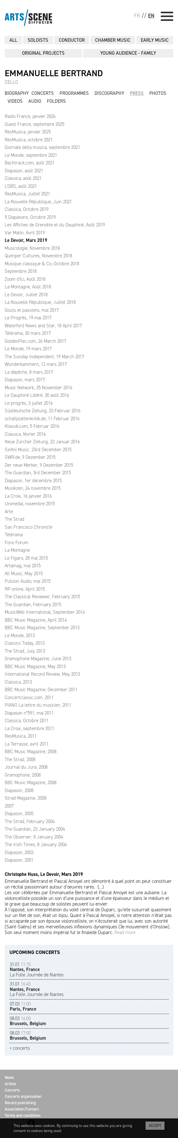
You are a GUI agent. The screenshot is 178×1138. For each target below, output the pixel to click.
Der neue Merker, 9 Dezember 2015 (39, 465)
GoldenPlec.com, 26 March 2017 (35, 341)
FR (137, 15)
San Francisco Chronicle (28, 527)
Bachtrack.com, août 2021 (30, 163)
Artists (10, 1083)
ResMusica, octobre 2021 (29, 140)
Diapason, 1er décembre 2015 (33, 480)
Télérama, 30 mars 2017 (28, 333)
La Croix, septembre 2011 (29, 728)
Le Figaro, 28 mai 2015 (26, 558)
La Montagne (17, 550)
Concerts (43, 93)
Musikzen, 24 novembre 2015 (32, 488)
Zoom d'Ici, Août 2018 (25, 279)
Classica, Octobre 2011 (27, 720)
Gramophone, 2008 (23, 775)
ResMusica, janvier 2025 (28, 132)
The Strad (14, 519)
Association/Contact (22, 1109)
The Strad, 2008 (20, 759)
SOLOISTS (38, 40)
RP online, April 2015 (25, 589)
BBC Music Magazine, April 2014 (36, 620)
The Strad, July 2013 (25, 651)
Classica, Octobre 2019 (27, 209)
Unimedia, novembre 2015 (30, 504)
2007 (9, 806)
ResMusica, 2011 (21, 736)
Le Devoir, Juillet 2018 (26, 295)
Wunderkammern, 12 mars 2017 (36, 364)
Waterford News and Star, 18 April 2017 (43, 326)
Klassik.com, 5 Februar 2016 (32, 426)
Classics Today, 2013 (24, 643)
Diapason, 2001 (19, 860)
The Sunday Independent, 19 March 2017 (44, 357)
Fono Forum (16, 542)
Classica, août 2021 (23, 178)
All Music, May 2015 (24, 573)
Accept (155, 1125)
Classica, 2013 (18, 682)
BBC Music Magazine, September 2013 (42, 627)
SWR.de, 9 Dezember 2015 (30, 457)
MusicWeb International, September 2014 (45, 612)
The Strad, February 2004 (30, 821)
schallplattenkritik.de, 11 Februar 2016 (42, 418)
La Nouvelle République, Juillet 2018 (40, 302)
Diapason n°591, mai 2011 (29, 713)
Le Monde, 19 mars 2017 (28, 349)
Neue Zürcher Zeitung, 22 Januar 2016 (42, 442)
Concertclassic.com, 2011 (29, 697)
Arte (9, 511)
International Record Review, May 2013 (42, 674)
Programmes (74, 93)
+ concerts (19, 1048)
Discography (109, 93)
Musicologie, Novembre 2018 (32, 248)
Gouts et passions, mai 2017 (32, 310)
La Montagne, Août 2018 (28, 287)
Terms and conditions (23, 1115)
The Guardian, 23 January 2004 (35, 829)
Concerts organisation (23, 1096)
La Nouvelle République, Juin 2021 (38, 202)
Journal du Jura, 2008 (26, 767)
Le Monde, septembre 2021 (31, 155)
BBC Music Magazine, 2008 (30, 751)
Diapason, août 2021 (24, 171)
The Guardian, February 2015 (33, 604)
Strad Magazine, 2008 (25, 798)
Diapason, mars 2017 (25, 380)
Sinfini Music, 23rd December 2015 (38, 449)
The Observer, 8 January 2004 (34, 837)
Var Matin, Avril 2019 (25, 233)
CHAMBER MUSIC (112, 40)
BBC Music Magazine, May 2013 (35, 666)
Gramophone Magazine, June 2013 (38, 658)
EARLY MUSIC (155, 40)
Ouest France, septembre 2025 (34, 124)
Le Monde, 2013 (20, 635)
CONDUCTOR (72, 40)
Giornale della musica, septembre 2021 (42, 147)
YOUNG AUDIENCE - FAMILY (128, 53)
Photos (157, 93)
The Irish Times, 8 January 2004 (36, 844)
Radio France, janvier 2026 (30, 116)
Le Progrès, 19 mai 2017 (28, 318)
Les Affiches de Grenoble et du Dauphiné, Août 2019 (55, 225)
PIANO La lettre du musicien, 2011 (38, 705)
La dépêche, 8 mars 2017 (29, 372)
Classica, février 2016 (25, 434)
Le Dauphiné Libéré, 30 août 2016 (37, 395)
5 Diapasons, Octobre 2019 (30, 217)
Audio (34, 101)
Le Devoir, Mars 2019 (26, 240)
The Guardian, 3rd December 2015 (38, 473)
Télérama (14, 535)
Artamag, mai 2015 (23, 566)
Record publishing (20, 1102)
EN (151, 15)
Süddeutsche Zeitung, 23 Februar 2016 (42, 411)
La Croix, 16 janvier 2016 (28, 496)
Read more (124, 932)
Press (137, 93)
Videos (15, 101)
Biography (17, 93)
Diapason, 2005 (19, 813)
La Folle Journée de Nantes (37, 969)
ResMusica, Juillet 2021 (27, 194)
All (13, 40)
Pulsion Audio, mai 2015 (27, 581)
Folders (56, 101)
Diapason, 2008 (19, 790)
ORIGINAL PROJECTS (43, 53)
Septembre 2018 (21, 271)
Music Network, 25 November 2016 (38, 387)
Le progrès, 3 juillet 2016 (29, 403)
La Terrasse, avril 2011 (27, 744)
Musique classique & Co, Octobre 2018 (42, 264)
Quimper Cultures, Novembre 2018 (38, 256)
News (9, 1077)
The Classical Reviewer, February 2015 (42, 597)
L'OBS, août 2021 (21, 186)
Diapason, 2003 (19, 852)
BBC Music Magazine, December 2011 (41, 689)
